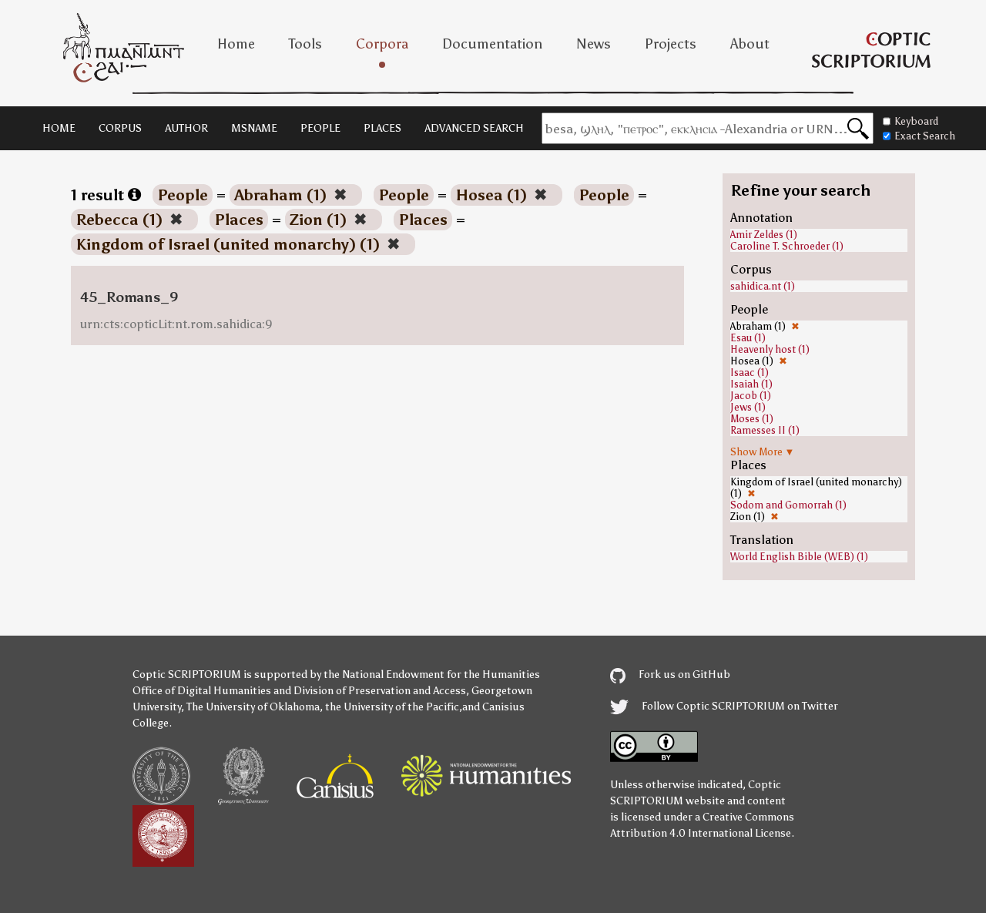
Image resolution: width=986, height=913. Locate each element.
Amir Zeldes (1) (763, 234)
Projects (670, 43)
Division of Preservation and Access (379, 690)
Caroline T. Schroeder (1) (786, 246)
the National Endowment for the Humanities (432, 674)
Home (236, 43)
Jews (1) (748, 407)
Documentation (492, 43)
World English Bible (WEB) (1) (799, 556)
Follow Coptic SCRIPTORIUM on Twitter (724, 706)
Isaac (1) (749, 372)
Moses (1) (751, 419)
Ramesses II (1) (765, 430)
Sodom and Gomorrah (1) (788, 505)
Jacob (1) (750, 395)
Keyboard (910, 121)
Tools (305, 43)
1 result (106, 195)
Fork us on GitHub (670, 674)
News (593, 43)
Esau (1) (748, 338)
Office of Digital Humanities (201, 690)
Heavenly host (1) (770, 349)
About (750, 43)
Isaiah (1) (751, 384)
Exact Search (919, 136)
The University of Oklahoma (253, 706)
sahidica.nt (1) (762, 286)
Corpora (382, 43)
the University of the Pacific (392, 706)
